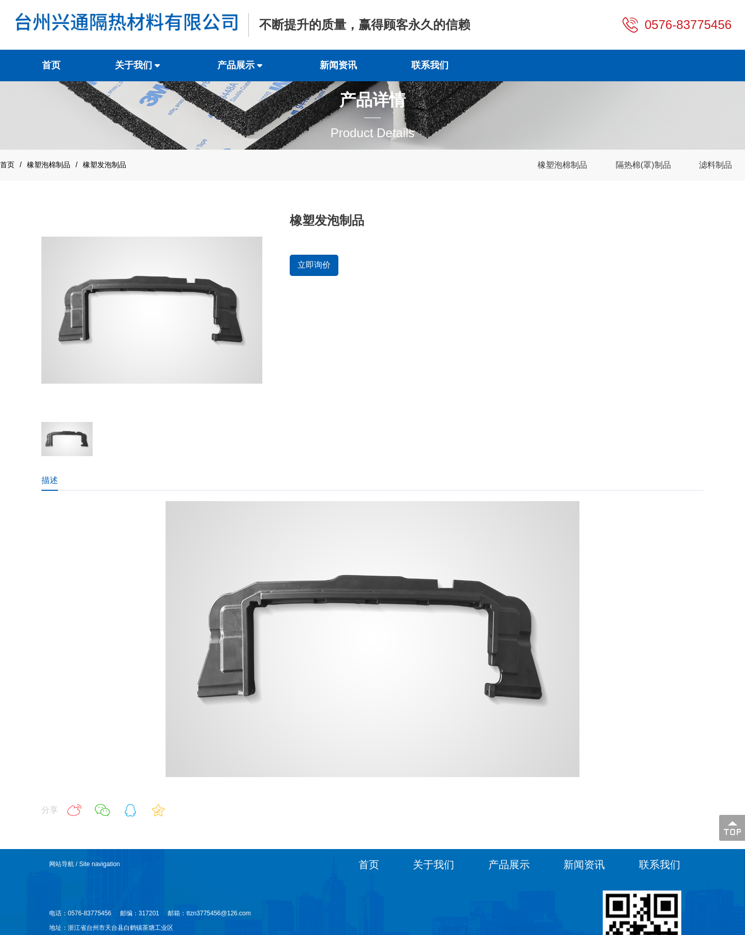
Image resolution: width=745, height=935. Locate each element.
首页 (7, 164)
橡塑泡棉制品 (48, 164)
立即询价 (314, 264)
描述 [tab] (49, 480)
